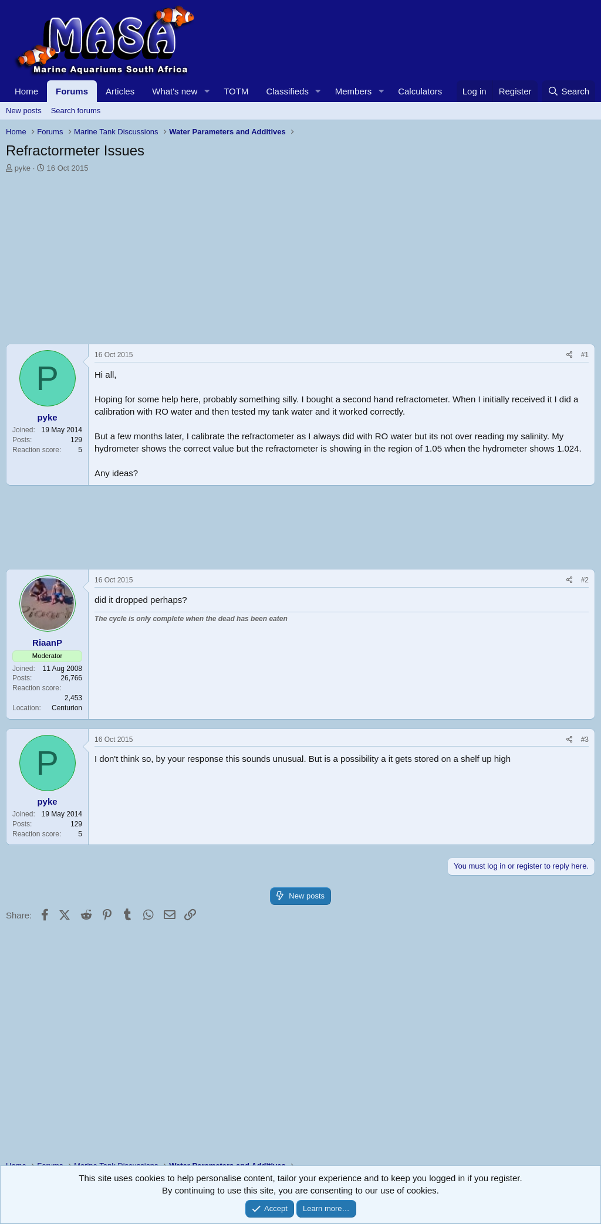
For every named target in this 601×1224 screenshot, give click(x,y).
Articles (120, 91)
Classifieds (287, 91)
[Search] (568, 91)
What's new (174, 91)
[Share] (569, 355)
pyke (23, 168)
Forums (72, 91)
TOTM (236, 91)
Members (353, 91)
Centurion (67, 708)
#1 (585, 355)
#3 (585, 739)
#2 (585, 580)
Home (26, 91)
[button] (206, 91)
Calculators (420, 91)
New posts (24, 110)
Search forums (76, 110)
